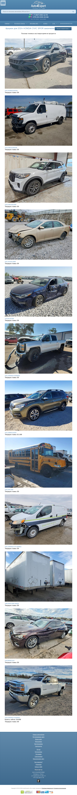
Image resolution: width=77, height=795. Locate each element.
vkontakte (38, 780)
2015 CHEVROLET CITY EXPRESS (13, 546)
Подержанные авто (38, 737)
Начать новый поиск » (63, 28)
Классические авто (38, 759)
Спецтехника (38, 756)
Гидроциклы (38, 752)
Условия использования (60, 788)
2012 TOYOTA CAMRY (10, 261)
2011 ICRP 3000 (9, 489)
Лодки (38, 749)
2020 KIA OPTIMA (9, 318)
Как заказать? (39, 762)
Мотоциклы (38, 741)
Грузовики (38, 754)
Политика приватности (47, 788)
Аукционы (38, 764)
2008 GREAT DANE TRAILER (12, 603)
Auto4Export (38, 4)
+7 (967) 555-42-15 (40, 15)
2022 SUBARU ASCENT (10, 432)
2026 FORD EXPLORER (10, 204)
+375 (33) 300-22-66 (40, 17)
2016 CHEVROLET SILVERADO (12, 717)
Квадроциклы (38, 744)
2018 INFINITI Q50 (9, 660)
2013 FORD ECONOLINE (11, 147)
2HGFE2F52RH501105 (66, 23)
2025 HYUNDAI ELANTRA (11, 90)
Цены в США (38, 767)
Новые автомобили (38, 734)
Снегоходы (38, 746)
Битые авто (38, 739)
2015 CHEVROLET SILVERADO (12, 375)
